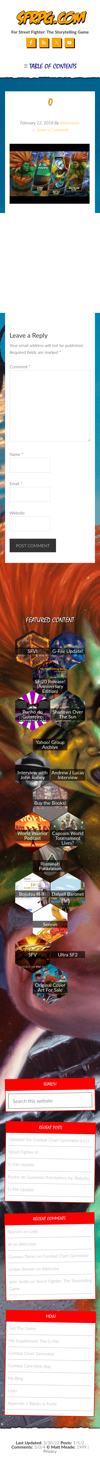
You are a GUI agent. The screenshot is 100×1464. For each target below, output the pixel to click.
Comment (20, 366)
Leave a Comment (52, 129)
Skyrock (15, 1231)
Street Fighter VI (23, 1152)
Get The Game (22, 1328)
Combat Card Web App (29, 1366)
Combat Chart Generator (66, 1255)
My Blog (15, 1378)
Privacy (50, 1451)
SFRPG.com (50, 18)
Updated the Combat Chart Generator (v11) (49, 1139)
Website (17, 512)
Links (33, 1231)
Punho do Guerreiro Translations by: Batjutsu (49, 1177)
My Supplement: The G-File (34, 1341)
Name (16, 454)
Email (16, 483)
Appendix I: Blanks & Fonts (32, 1403)
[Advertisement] (50, 263)
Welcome (27, 1243)
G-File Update (21, 1164)
